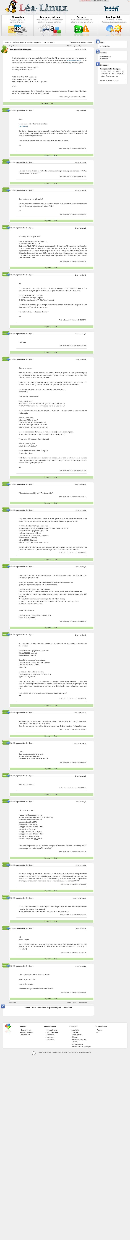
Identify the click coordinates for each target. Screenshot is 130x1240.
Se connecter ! (105, 46)
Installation (75, 1030)
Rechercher (104, 59)
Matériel (74, 1042)
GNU (105, 0)
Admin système (77, 1035)
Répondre (44, 103)
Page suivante (83, 46)
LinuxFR (94, 0)
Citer (51, 103)
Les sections (7, 42)
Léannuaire (50, 1035)
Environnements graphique (81, 1047)
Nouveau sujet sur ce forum (109, 80)
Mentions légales (27, 1032)
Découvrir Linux (51, 1030)
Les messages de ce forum (38, 42)
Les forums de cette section (21, 42)
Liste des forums (105, 56)
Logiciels (75, 1032)
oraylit (84, 49)
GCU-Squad (100, 0)
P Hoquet (83, 713)
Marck (84, 110)
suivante (89, 42)
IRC (98, 1032)
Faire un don (25, 1035)
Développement (77, 1044)
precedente (81, 42)
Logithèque (50, 1037)
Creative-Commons (85, 1052)
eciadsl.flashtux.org (74, 60)
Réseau (74, 1037)
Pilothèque (50, 1039)
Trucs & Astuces (52, 1032)
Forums (99, 1030)
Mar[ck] (83, 484)
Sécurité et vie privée (79, 1039)
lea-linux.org (23, 126)
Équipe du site (26, 1030)
